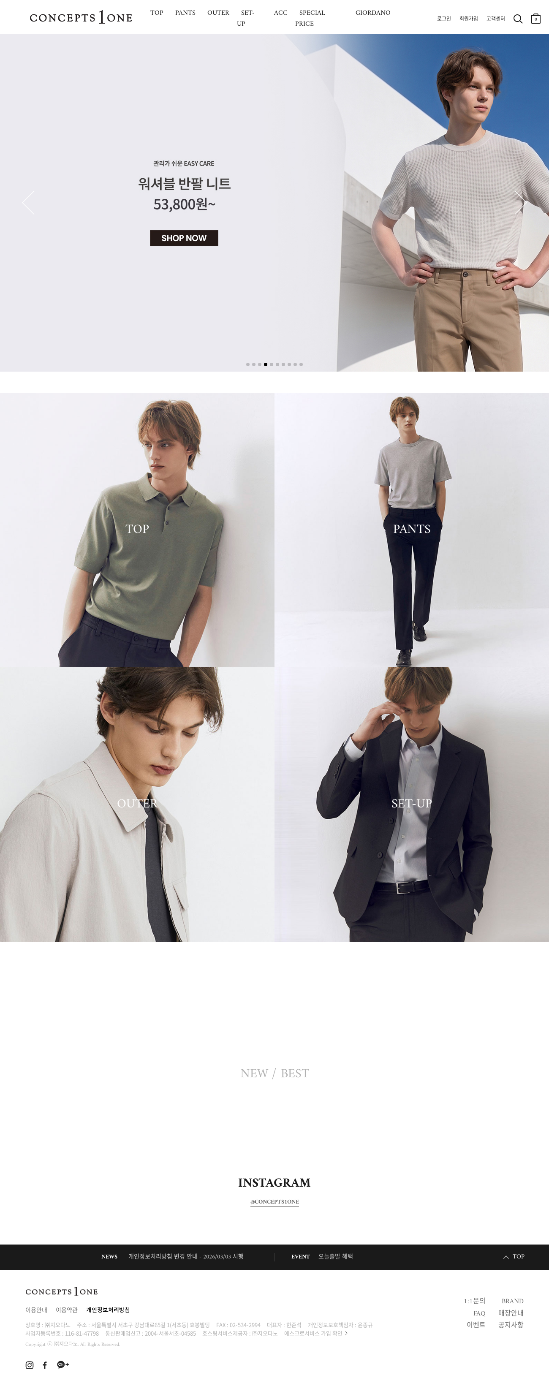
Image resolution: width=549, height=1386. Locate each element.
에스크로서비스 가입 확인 (313, 1333)
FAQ (479, 1314)
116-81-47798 (82, 1333)
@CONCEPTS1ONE (274, 1202)
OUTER (137, 804)
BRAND (513, 1301)
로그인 (444, 19)
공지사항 (511, 1326)
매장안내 (511, 1314)
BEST (295, 1074)
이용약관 (67, 1310)
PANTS (412, 530)
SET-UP (411, 804)
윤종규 (365, 1325)
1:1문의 (475, 1301)
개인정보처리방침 (108, 1310)
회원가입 (468, 19)
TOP (137, 530)
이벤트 (476, 1326)
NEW (254, 1074)
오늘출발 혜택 (335, 1257)
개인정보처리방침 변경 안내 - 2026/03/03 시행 (186, 1257)
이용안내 (36, 1310)
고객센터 (495, 19)
